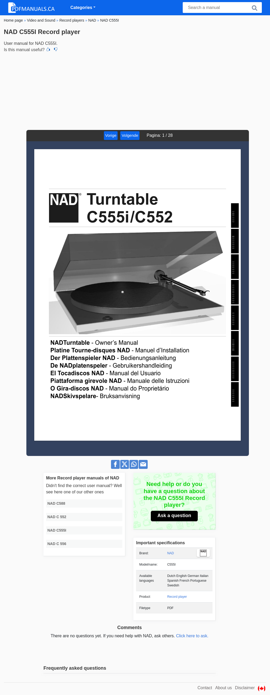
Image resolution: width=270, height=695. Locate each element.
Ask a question (174, 515)
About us (223, 688)
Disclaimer (245, 688)
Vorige (111, 135)
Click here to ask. (192, 636)
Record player (177, 597)
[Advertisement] (135, 90)
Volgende (130, 135)
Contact (204, 688)
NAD (170, 553)
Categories (81, 7)
